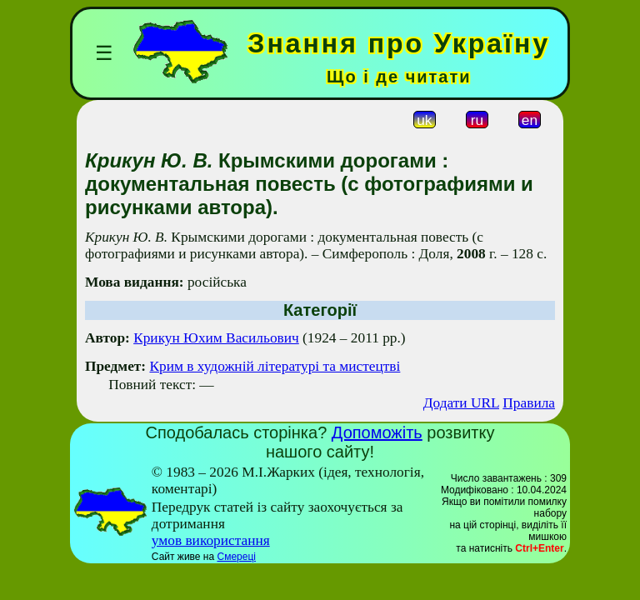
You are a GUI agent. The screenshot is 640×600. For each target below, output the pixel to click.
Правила (528, 403)
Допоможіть (377, 432)
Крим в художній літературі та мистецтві (274, 366)
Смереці (236, 556)
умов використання (211, 540)
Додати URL (461, 403)
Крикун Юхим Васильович (216, 338)
